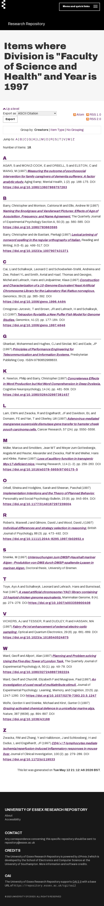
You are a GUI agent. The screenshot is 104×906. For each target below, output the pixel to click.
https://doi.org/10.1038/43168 (26, 719)
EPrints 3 (83, 856)
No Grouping (75, 129)
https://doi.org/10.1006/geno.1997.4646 (34, 325)
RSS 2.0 (95, 119)
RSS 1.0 (95, 114)
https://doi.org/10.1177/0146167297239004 (37, 504)
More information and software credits (63, 864)
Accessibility (13, 819)
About (9, 815)
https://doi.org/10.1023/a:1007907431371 (35, 250)
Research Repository (26, 24)
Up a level (12, 108)
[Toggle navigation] (79, 7)
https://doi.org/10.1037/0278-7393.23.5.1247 (61, 695)
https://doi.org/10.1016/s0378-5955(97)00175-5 (40, 469)
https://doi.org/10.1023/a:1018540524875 (36, 637)
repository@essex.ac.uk (20, 842)
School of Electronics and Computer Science (54, 860)
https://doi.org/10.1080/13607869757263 (35, 187)
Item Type (57, 129)
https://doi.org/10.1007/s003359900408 (59, 602)
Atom (80, 114)
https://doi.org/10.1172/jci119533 (29, 759)
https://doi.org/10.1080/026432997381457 (36, 394)
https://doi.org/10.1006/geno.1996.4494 (34, 301)
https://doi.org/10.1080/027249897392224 (36, 672)
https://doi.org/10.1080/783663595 (30, 227)
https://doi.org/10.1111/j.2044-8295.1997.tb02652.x (43, 538)
